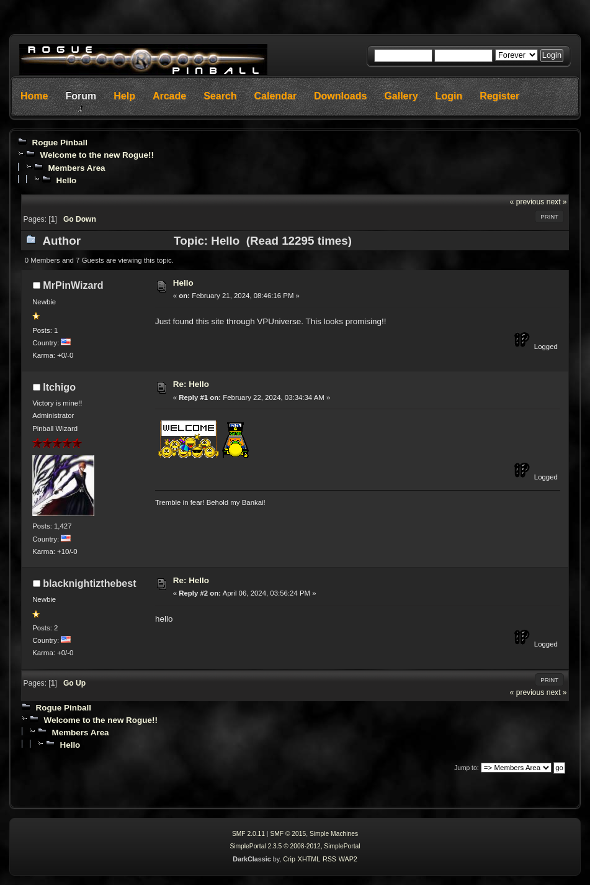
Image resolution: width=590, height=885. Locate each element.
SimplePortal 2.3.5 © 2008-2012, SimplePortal (295, 846)
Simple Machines (334, 833)
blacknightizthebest (89, 583)
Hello (66, 180)
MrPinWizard (73, 285)
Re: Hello (191, 384)
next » (557, 201)
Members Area (76, 168)
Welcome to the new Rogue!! (96, 155)
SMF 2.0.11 (248, 833)
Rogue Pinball (59, 142)
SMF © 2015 (288, 833)
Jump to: (466, 768)
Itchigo (59, 387)
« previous (527, 201)
